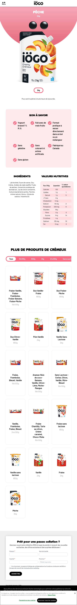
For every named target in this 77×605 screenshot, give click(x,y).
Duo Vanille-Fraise (38, 283)
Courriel (12, 559)
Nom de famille (43, 551)
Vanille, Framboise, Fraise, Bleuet (15, 418)
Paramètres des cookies (27, 600)
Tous (11, 259)
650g (33, 259)
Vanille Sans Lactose (61, 329)
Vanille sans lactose (15, 465)
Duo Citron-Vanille (15, 329)
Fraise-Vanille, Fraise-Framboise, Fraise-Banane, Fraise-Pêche (15, 287)
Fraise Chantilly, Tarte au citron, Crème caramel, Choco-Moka (38, 421)
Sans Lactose (68, 259)
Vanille (38, 464)
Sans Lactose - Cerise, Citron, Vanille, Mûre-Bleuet (61, 370)
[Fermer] (75, 593)
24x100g (53, 259)
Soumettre (15, 574)
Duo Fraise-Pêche (61, 283)
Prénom (12, 551)
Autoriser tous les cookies (47, 600)
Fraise (61, 464)
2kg (42, 259)
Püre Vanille (38, 328)
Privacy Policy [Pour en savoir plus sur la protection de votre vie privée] (52, 595)
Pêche (15, 502)
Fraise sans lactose (61, 416)
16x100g (22, 259)
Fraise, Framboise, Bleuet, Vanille (15, 369)
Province (42, 559)
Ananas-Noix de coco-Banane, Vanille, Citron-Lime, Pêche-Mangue (38, 373)
